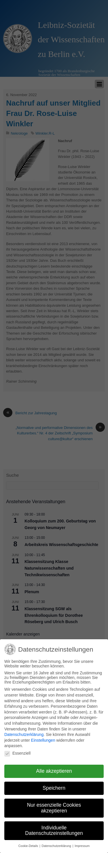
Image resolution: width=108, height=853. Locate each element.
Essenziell (17, 750)
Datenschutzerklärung (23, 731)
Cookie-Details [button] (28, 843)
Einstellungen (43, 737)
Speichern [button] (54, 785)
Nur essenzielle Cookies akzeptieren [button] (54, 805)
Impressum (82, 843)
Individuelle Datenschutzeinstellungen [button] (54, 827)
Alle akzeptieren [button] (54, 768)
